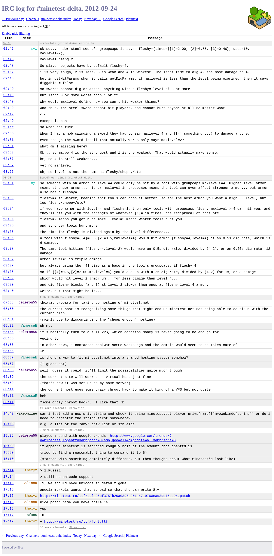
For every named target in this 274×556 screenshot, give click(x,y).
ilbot (20, 547)
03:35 (8, 225)
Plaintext (132, 19)
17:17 (8, 515)
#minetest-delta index (56, 19)
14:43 (8, 424)
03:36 (8, 238)
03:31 (8, 183)
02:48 (8, 78)
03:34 (8, 209)
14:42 (8, 414)
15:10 (8, 459)
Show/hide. (76, 297)
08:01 (8, 319)
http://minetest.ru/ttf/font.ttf (76, 522)
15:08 (8, 436)
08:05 (8, 332)
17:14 (8, 470)
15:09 (8, 446)
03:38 (8, 272)
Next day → (92, 19)
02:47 (8, 66)
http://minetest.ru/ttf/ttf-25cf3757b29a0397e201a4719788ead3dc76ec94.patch (115, 496)
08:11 (8, 389)
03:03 (8, 153)
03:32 (8, 198)
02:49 (8, 89)
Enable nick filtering (16, 33)
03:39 (8, 278)
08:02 (8, 326)
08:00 (8, 309)
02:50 (8, 127)
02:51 (8, 140)
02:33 (7, 43)
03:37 (8, 249)
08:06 (8, 345)
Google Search (113, 19)
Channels (32, 19)
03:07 (8, 159)
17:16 (8, 496)
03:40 (8, 291)
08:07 (8, 358)
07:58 (8, 303)
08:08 (8, 370)
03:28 (7, 177)
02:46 (8, 49)
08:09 (8, 377)
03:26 (8, 172)
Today (77, 19)
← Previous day (13, 19)
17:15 (8, 483)
